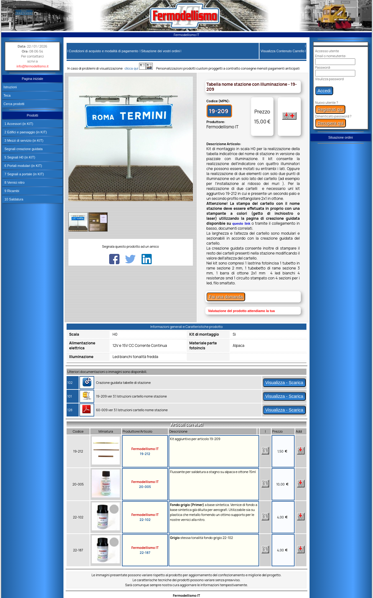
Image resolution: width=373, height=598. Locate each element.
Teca (7, 95)
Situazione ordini (340, 137)
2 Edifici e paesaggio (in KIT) (25, 132)
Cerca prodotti (13, 104)
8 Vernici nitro (14, 182)
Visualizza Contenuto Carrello (282, 51)
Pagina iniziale (32, 78)
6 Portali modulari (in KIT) (22, 166)
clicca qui (134, 68)
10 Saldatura (13, 199)
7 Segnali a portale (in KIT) (23, 174)
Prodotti (32, 115)
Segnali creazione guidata (23, 149)
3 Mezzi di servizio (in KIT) (23, 140)
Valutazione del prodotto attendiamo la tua (241, 311)
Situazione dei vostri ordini (160, 51)
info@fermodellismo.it (32, 66)
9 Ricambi (11, 191)
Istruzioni (10, 87)
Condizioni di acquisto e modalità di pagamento (103, 51)
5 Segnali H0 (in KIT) (19, 157)
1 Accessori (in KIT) (18, 124)
